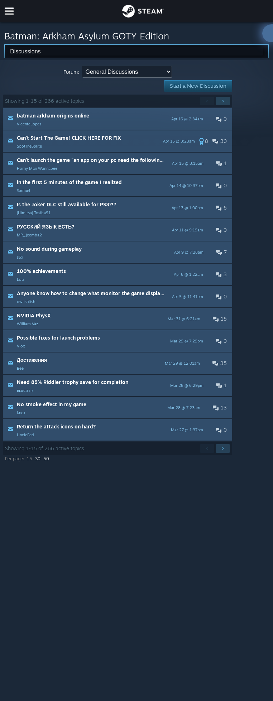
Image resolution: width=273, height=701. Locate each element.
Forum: (71, 72)
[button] (117, 119)
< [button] (207, 101)
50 (46, 458)
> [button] (222, 101)
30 (37, 458)
